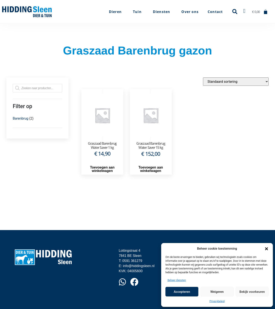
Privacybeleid (217, 301)
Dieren (116, 11)
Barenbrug (20, 118)
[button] (266, 248)
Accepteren (182, 292)
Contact (215, 11)
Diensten (162, 11)
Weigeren (217, 292)
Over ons (190, 11)
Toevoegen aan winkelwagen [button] (102, 169)
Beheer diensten (177, 280)
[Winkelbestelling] (236, 81)
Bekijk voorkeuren (252, 292)
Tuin (138, 11)
